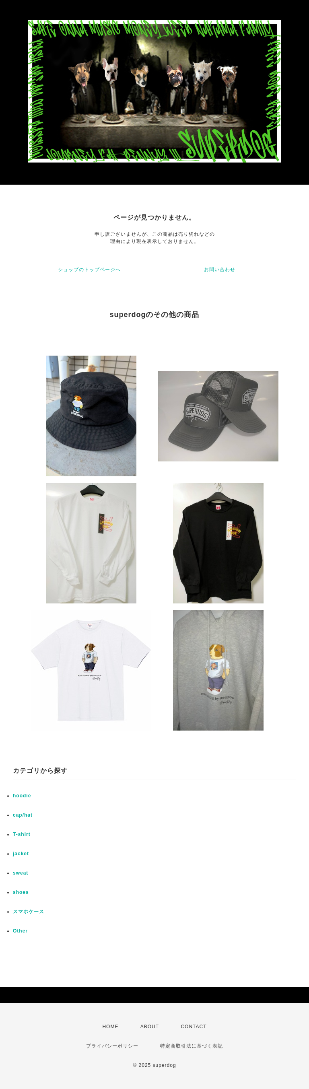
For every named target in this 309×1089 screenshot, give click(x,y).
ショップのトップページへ (89, 269)
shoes (21, 892)
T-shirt (22, 834)
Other (20, 931)
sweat (20, 873)
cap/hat (23, 815)
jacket (21, 853)
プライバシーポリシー (112, 1046)
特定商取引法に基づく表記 (191, 1046)
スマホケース (28, 911)
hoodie (22, 796)
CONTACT (193, 1026)
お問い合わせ (219, 269)
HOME (110, 1026)
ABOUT (149, 1026)
